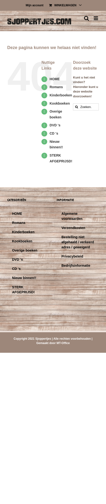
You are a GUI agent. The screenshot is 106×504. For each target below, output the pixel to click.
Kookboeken (60, 103)
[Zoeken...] (86, 106)
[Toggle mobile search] (86, 18)
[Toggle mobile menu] (96, 18)
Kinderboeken (61, 95)
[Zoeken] (76, 106)
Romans (56, 87)
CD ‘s (54, 133)
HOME (55, 79)
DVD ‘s (55, 125)
